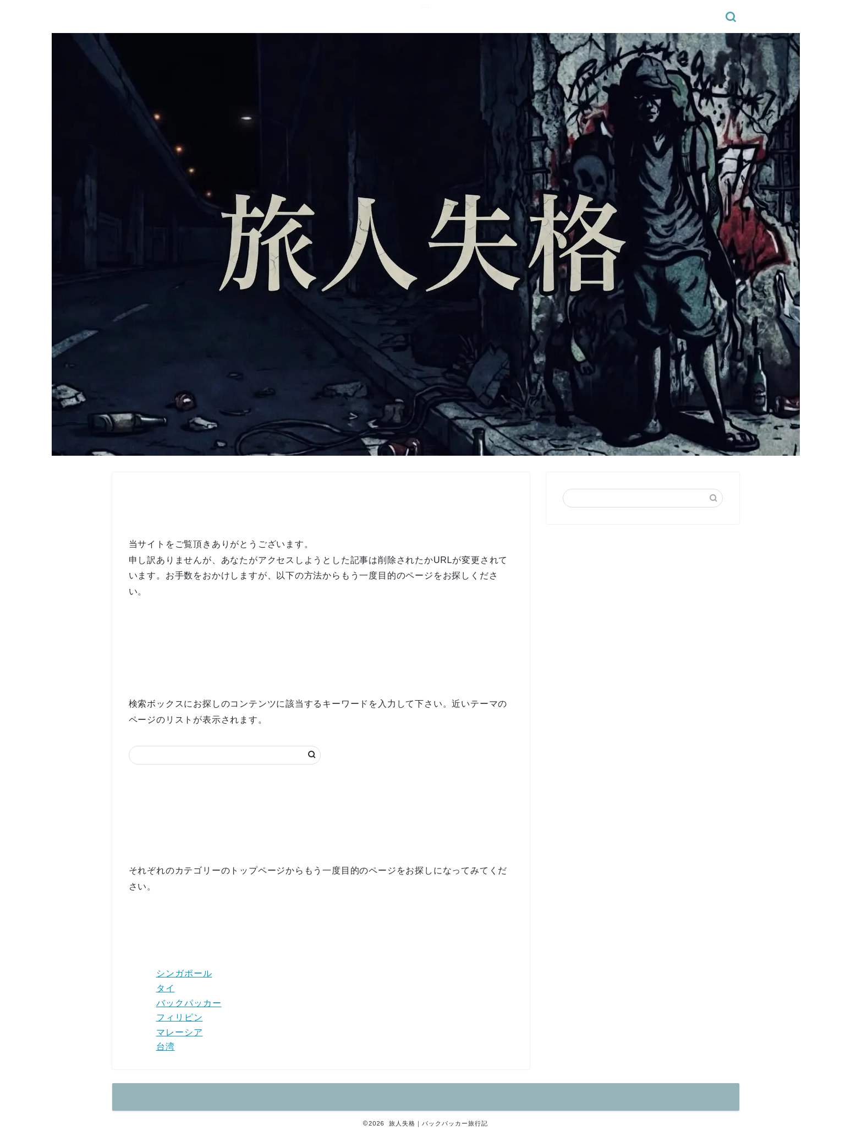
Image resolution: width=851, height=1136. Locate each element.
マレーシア (179, 1032)
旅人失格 (425, 7)
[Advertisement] (642, 612)
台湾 (165, 1046)
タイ (165, 988)
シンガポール (184, 973)
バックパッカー (189, 1003)
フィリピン (179, 1017)
